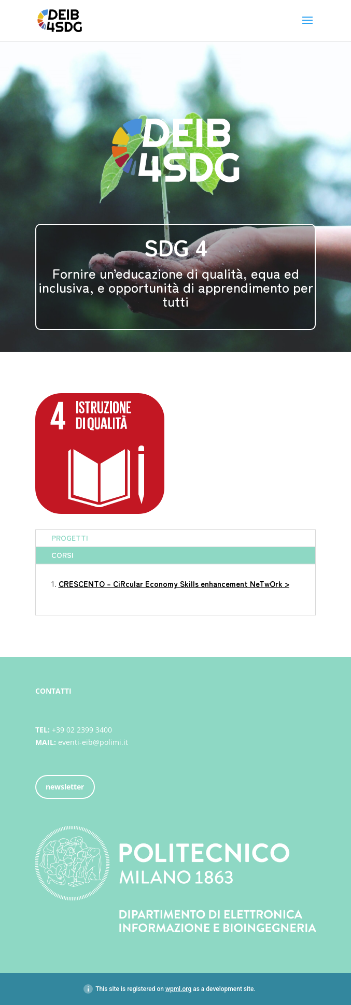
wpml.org (178, 989)
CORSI (62, 555)
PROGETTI (69, 538)
